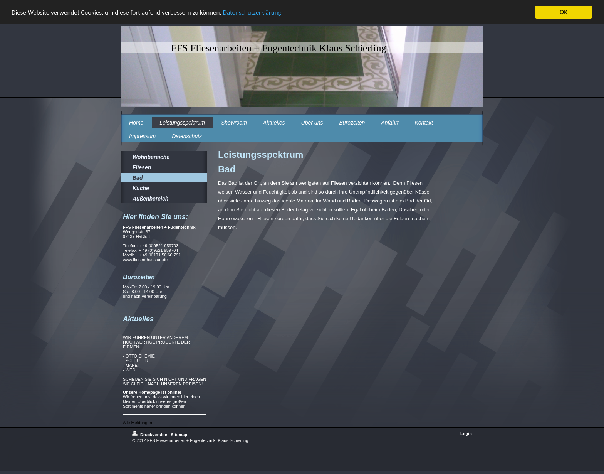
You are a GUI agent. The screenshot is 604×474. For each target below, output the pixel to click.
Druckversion (150, 434)
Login (466, 433)
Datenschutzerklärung (252, 12)
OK (563, 12)
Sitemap (179, 434)
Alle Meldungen (137, 422)
